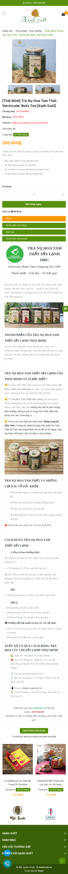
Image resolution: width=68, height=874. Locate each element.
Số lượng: (7, 186)
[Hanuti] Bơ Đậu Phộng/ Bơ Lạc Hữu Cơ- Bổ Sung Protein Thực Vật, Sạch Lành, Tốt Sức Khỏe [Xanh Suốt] (50, 783)
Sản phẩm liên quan (34, 731)
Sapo (41, 870)
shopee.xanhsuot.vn (32, 688)
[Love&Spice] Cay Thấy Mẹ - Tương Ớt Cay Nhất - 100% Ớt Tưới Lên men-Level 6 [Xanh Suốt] (17, 783)
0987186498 (39, 3)
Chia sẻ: (6, 211)
